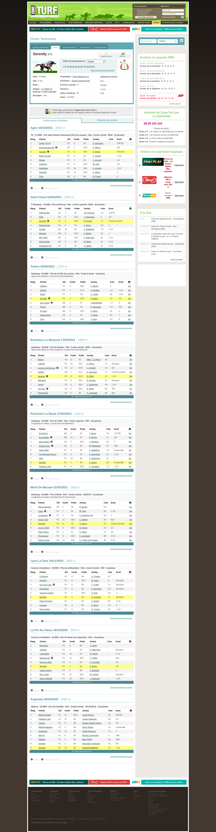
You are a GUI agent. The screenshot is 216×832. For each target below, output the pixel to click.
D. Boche (93, 437)
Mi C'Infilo (43, 238)
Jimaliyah (43, 164)
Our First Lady (46, 585)
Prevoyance (43, 393)
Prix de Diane (153, 807)
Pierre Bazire (87, 727)
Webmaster (34, 819)
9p (93, 66)
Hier (32, 793)
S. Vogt (94, 593)
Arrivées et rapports (117, 798)
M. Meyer (83, 528)
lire (129, 286)
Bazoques (44, 646)
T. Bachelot (94, 670)
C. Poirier (94, 654)
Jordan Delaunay (89, 719)
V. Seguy (96, 152)
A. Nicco (87, 225)
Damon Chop (44, 540)
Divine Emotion (46, 601)
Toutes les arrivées (175, 103)
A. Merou (97, 147)
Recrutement (51, 819)
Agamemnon (45, 315)
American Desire (47, 593)
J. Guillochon (92, 385)
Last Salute (44, 654)
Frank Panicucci (89, 731)
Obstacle (137, 796)
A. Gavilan (97, 168)
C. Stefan (95, 601)
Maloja (42, 160)
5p (76, 66)
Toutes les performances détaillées (102, 70)
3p (68, 66)
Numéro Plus (115, 800)
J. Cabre (93, 646)
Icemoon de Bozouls (46, 368)
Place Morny (45, 609)
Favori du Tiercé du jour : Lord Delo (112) (166, 252)
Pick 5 (52, 802)
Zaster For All (44, 143)
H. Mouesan (98, 143)
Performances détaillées (55, 120)
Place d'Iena (43, 532)
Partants (113, 796)
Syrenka (43, 580)
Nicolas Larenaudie (90, 735)
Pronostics (60, 23)
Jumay (41, 385)
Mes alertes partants (143, 12)
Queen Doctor (46, 670)
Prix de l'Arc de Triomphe (158, 809)
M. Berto (87, 242)
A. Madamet (89, 229)
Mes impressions (142, 14)
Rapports (94, 23)
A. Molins (88, 246)
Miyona (42, 735)
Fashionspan (44, 225)
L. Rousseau (89, 217)
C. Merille (83, 520)
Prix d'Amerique (154, 805)
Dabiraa (42, 739)
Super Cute (43, 520)
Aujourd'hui (35, 796)
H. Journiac (96, 597)
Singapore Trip (45, 246)
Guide (150, 802)
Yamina (43, 290)
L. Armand (97, 160)
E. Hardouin (96, 589)
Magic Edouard (44, 507)
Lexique (151, 800)
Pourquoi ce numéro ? (161, 128)
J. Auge (94, 319)
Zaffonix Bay (44, 213)
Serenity (42, 152)
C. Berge (87, 233)
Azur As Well (43, 528)
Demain (34, 798)
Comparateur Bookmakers (158, 796)
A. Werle (96, 172)
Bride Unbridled (49, 91)
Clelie (40, 511)
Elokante (43, 172)
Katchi (42, 294)
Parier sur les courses (156, 793)
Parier (156, 23)
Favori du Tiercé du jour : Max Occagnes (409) (164, 227)
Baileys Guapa (45, 715)
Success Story (46, 662)
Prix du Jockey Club (156, 811)
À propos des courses (172, 23)
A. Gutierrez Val (86, 515)
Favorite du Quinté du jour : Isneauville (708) (167, 245)
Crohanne (44, 576)
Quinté (109, 23)
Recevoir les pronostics (144, 10)
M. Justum (94, 674)
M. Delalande (94, 446)
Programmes (46, 23)
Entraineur (72, 798)
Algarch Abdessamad (81, 81)
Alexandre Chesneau (91, 744)
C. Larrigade (92, 393)
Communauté (128, 23)
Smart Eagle (44, 242)
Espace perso (143, 23)
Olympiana (44, 589)
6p (88, 66)
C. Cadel (94, 294)
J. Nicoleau (94, 442)
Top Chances (55, 798)
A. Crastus (95, 576)
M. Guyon (88, 221)
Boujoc (41, 360)
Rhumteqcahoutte (46, 148)
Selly (41, 217)
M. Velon (95, 580)
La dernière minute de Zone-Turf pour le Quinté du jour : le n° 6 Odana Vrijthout (167, 236)
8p (79, 66)
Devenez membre (140, 6)
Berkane (42, 233)
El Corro (43, 311)
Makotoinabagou (46, 727)
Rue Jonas (44, 674)
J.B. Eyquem (89, 213)
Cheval (70, 793)
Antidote (43, 650)
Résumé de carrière (107, 120)
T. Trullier (95, 585)
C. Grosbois (94, 466)
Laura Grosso (88, 715)
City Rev (41, 389)
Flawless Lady (45, 466)
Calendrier (152, 814)
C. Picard (97, 156)
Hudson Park (44, 446)
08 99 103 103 (153, 123)
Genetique (43, 731)
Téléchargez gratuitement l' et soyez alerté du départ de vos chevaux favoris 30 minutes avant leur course (84, 111)
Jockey (70, 796)
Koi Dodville (44, 437)
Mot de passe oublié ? (169, 17)
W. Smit (96, 164)
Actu (117, 23)
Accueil (32, 23)
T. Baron (92, 433)
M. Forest (97, 176)
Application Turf (60, 819)
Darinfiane (43, 168)
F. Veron (94, 311)
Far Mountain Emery (47, 454)
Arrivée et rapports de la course (121, 185)
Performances (75, 23)
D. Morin (90, 376)
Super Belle (44, 450)
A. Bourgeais (94, 454)
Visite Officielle (46, 679)
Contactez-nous (42, 819)
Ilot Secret (43, 433)
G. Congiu (95, 609)
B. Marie (90, 389)
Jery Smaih (45, 303)
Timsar (43, 307)
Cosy (41, 176)
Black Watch (44, 442)
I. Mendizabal (96, 303)
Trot (135, 798)
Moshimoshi (45, 658)
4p (73, 66)
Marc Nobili (87, 739)
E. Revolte (91, 380)
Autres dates (36, 800)
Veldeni (41, 372)
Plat (135, 793)
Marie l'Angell (45, 156)
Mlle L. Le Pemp (94, 360)
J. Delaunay (95, 679)
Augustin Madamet (90, 748)
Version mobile (71, 819)
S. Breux (93, 666)
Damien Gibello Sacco (91, 723)
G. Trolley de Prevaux (88, 540)
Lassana (43, 605)
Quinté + (53, 800)
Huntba (42, 229)
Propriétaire (72, 800)
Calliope (43, 286)
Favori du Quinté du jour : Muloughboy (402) (167, 220)
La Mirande (43, 515)
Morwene (42, 380)
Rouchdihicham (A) (81, 77)
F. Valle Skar (89, 238)
